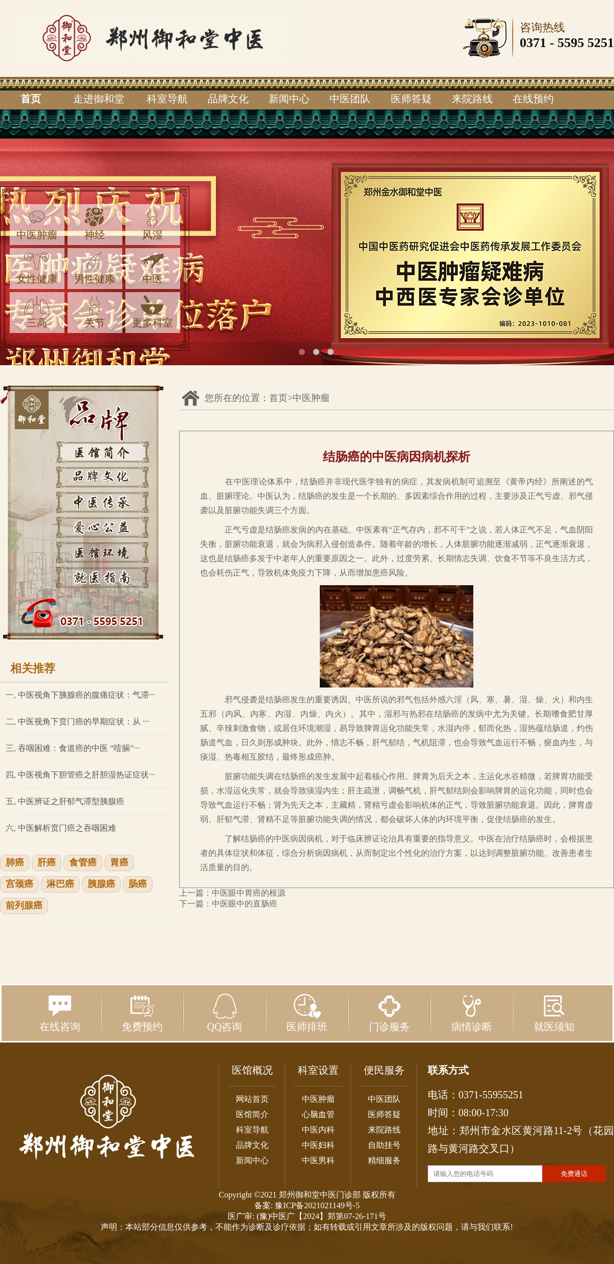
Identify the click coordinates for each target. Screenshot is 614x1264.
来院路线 (472, 98)
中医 (152, 267)
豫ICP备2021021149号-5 (317, 1205)
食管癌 (83, 863)
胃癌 (119, 863)
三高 (37, 311)
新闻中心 (289, 98)
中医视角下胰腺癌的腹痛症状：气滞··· (86, 695)
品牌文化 (228, 98)
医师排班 (307, 1012)
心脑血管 (318, 1114)
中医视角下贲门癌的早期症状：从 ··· (83, 721)
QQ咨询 (225, 1012)
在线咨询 (59, 1012)
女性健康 (36, 267)
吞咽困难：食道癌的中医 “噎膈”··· (79, 748)
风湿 (152, 223)
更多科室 (152, 311)
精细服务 (384, 1160)
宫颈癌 (19, 884)
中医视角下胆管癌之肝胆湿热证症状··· (86, 774)
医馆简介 (252, 1114)
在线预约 (533, 98)
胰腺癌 (101, 884)
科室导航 (167, 98)
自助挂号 (384, 1145)
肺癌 (15, 863)
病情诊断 (471, 1012)
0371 (533, 42)
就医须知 (554, 1012)
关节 (94, 311)
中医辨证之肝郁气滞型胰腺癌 (71, 801)
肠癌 (137, 884)
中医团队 (350, 98)
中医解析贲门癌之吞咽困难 (67, 828)
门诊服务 (389, 1012)
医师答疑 (411, 98)
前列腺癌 (24, 906)
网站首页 (252, 1099)
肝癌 (46, 863)
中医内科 (318, 1129)
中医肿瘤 (36, 223)
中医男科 (318, 1160)
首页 (30, 98)
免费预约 (142, 1012)
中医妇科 (318, 1145)
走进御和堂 (98, 98)
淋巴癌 (60, 884)
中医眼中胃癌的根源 (249, 893)
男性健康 (94, 267)
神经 (94, 223)
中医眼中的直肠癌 (244, 903)
